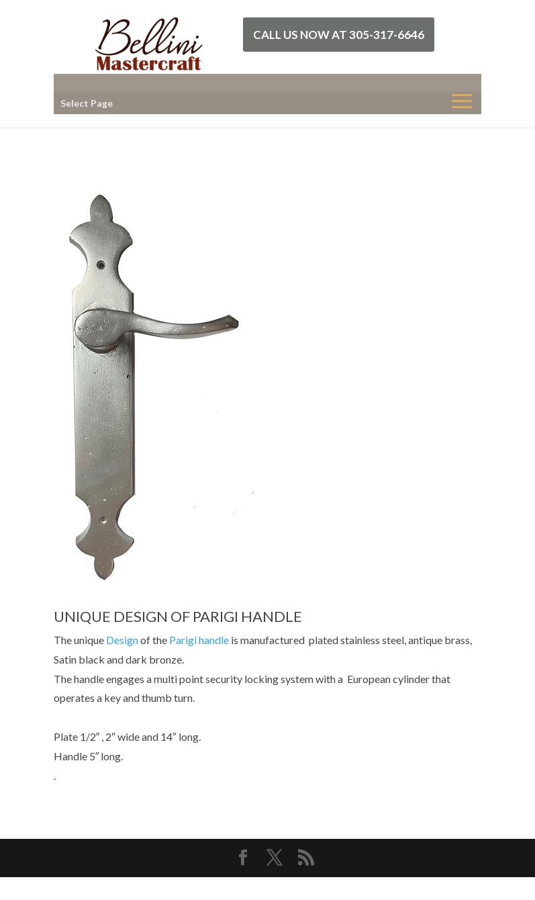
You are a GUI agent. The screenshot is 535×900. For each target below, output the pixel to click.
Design (122, 639)
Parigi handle (199, 639)
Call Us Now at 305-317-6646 (338, 35)
